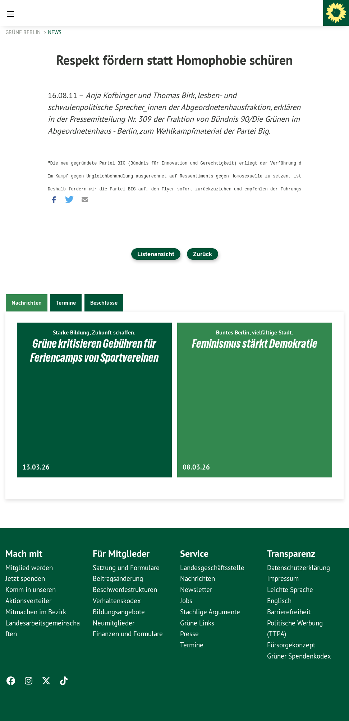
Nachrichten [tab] (27, 302)
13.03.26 (36, 467)
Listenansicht (155, 254)
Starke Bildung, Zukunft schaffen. (94, 332)
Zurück (202, 254)
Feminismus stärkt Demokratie (254, 343)
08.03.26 (196, 467)
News (54, 32)
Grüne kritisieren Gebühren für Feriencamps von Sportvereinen (94, 350)
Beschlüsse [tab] (104, 302)
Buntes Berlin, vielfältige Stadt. (254, 332)
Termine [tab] (66, 302)
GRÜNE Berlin (23, 32)
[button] (53, 199)
